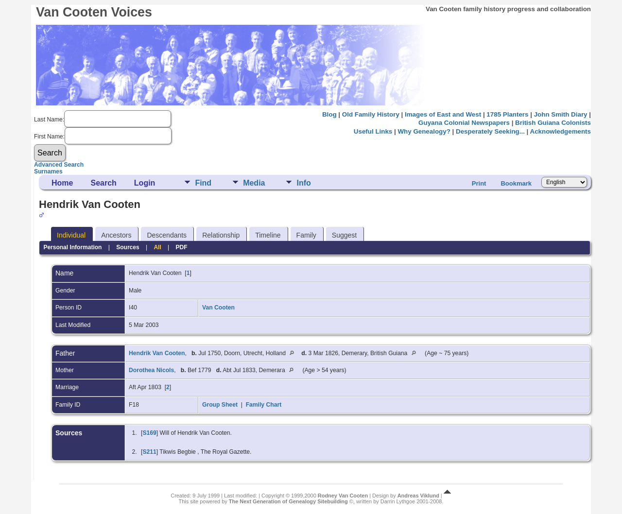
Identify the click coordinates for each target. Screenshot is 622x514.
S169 (149, 432)
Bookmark (516, 183)
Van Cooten (218, 307)
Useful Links (373, 131)
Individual (71, 235)
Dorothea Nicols (151, 370)
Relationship (221, 235)
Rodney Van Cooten (343, 495)
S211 (149, 451)
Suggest (344, 235)
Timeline (267, 235)
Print (479, 183)
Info (303, 183)
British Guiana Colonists (553, 122)
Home (62, 183)
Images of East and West (443, 114)
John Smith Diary (560, 114)
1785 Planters (507, 114)
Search (103, 183)
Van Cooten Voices (94, 12)
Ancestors (116, 235)
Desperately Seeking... (490, 131)
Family (306, 235)
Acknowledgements (560, 131)
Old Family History (370, 114)
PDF (182, 247)
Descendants (167, 235)
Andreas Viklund (418, 495)
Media (254, 183)
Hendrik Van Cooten (157, 353)
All (157, 247)
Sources (127, 247)
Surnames (48, 171)
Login (145, 183)
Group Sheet (220, 404)
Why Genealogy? (423, 131)
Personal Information (72, 247)
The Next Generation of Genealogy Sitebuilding (288, 501)
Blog (329, 114)
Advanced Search (59, 164)
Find (203, 183)
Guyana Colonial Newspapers (464, 122)
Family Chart (264, 404)
